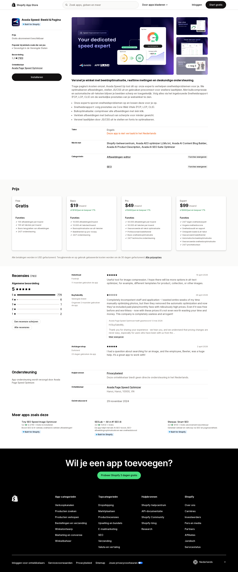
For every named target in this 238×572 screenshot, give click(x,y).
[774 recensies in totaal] (59, 294)
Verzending (105, 540)
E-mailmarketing (107, 529)
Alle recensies (21, 327)
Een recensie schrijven (26, 321)
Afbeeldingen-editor (119, 157)
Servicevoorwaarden (60, 562)
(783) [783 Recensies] (20, 58)
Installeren (37, 77)
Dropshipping (106, 505)
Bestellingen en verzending (71, 523)
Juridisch (190, 540)
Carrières (190, 511)
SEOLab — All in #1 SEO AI (108, 422)
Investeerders (193, 517)
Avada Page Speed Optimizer (27, 68)
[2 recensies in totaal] (61, 313)
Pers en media (193, 523)
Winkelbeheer (63, 540)
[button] (46, 427)
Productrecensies (108, 517)
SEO (109, 166)
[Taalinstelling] (212, 562)
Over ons (190, 505)
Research (147, 529)
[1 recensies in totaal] (61, 304)
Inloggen (197, 4)
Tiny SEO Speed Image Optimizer (39, 422)
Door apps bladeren (155, 4)
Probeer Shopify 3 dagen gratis (119, 475)
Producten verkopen (67, 517)
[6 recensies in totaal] (61, 299)
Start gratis (215, 4)
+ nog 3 (192, 65)
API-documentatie (152, 511)
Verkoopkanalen (64, 505)
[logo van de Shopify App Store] (25, 5)
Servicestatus (193, 547)
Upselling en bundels (110, 523)
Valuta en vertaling (109, 547)
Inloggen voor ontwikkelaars (28, 562)
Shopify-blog (149, 523)
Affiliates (190, 534)
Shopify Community (153, 517)
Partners (190, 529)
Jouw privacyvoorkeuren (123, 562)
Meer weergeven (116, 337)
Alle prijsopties (154, 257)
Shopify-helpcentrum (154, 505)
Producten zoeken (65, 511)
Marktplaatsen (106, 511)
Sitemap (100, 562)
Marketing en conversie (68, 534)
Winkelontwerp (64, 529)
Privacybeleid (115, 373)
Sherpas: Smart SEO (178, 422)
